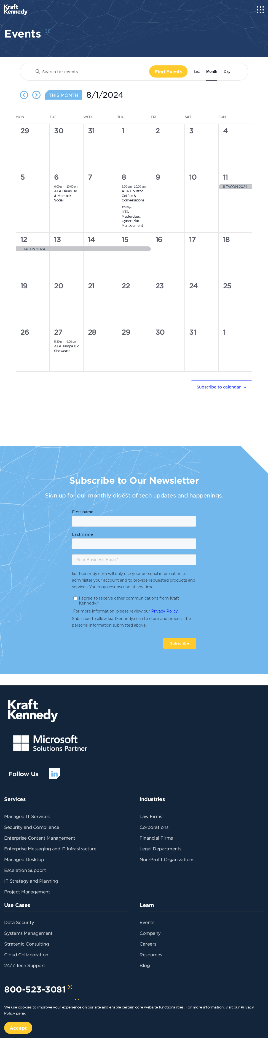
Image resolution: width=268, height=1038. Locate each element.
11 (225, 177)
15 (125, 239)
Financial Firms (156, 837)
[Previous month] (24, 95)
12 (23, 239)
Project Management (27, 891)
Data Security (19, 922)
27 (58, 332)
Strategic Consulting (26, 943)
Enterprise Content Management (39, 837)
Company (150, 933)
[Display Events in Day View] (227, 71)
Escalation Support (25, 870)
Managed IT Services (27, 816)
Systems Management (28, 933)
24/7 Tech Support (24, 965)
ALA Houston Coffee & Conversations (133, 195)
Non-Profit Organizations (167, 859)
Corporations (154, 827)
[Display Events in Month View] (211, 71)
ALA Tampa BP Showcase (66, 348)
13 (57, 239)
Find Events (168, 71)
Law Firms (151, 816)
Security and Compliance (31, 827)
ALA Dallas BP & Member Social (65, 195)
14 (91, 239)
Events (147, 922)
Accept (18, 1028)
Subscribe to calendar (219, 386)
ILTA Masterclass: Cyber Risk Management (132, 218)
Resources (151, 954)
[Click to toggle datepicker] (105, 94)
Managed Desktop (24, 859)
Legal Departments (160, 848)
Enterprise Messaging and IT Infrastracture (50, 848)
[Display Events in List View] (197, 71)
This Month (63, 95)
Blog (145, 965)
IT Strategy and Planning (31, 880)
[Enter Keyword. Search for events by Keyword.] (90, 71)
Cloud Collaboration (26, 954)
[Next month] (36, 95)
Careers (148, 943)
